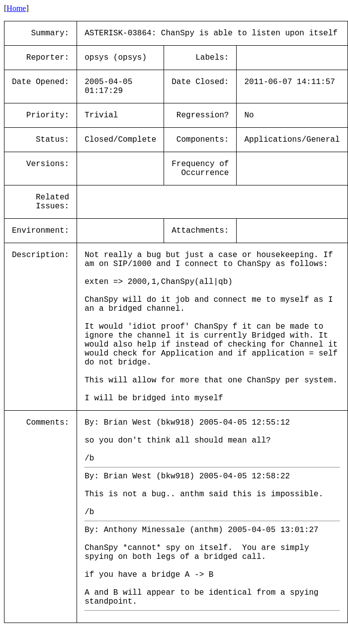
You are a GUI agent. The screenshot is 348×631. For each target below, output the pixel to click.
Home (16, 8)
